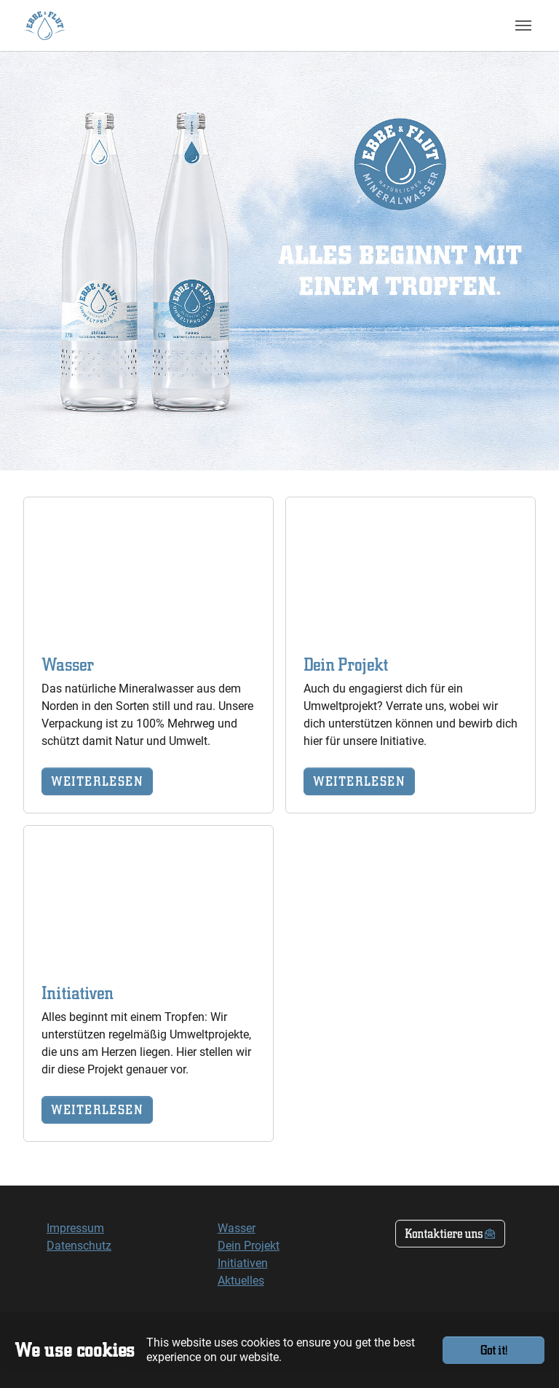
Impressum (75, 1228)
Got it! (493, 1349)
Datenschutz (79, 1246)
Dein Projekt (249, 1246)
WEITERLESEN (97, 781)
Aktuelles (241, 1281)
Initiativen (243, 1263)
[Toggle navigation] (523, 25)
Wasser (236, 1228)
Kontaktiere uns (444, 1233)
